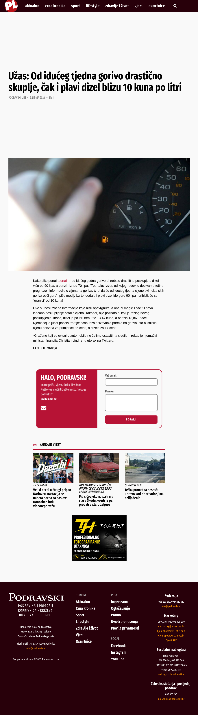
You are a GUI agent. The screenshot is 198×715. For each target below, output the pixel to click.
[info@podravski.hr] (79, 402)
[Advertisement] (99, 41)
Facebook (118, 645)
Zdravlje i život (117, 6)
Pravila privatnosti (125, 628)
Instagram (118, 652)
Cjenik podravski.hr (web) (171, 635)
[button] (175, 6)
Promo (116, 614)
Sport (75, 6)
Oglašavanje (120, 608)
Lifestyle (93, 6)
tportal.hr (64, 281)
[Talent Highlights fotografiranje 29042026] (99, 560)
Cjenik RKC (171, 640)
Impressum (119, 601)
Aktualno (32, 6)
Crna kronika (55, 6)
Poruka (102, 396)
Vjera (139, 6)
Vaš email (103, 390)
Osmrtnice (157, 6)
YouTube (117, 659)
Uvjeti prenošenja (124, 621)
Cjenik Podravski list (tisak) (171, 631)
